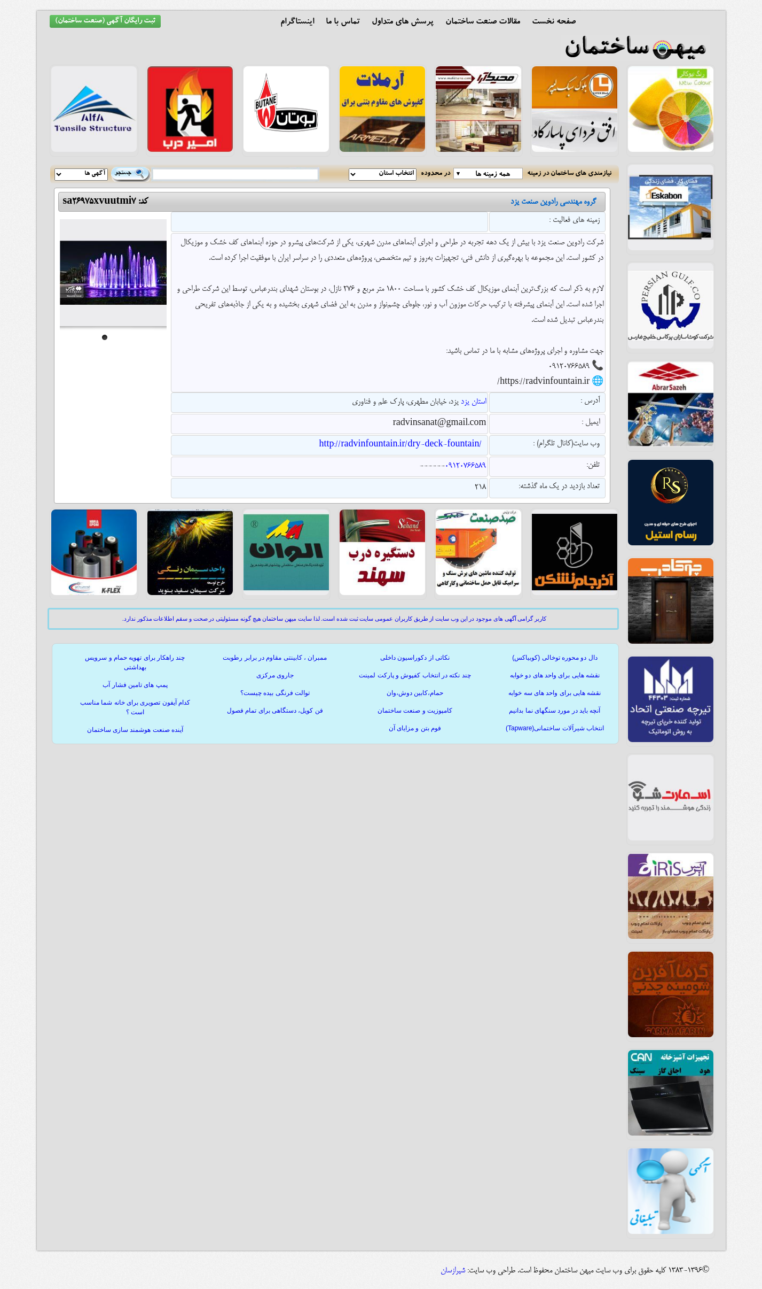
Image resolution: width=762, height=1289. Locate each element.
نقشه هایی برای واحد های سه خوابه (554, 693)
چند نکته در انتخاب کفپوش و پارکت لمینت (414, 675)
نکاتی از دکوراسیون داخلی (415, 657)
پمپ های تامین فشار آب (135, 685)
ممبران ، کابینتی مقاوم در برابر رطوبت (275, 657)
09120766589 (465, 466)
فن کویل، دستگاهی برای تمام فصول (275, 710)
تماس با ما (343, 22)
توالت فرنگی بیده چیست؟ (275, 693)
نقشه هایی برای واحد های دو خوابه (555, 675)
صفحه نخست (554, 22)
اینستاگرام (297, 22)
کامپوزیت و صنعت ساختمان (415, 710)
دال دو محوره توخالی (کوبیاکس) (554, 657)
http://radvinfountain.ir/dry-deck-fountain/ (400, 445)
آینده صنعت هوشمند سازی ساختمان (135, 730)
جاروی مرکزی (275, 675)
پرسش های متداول (403, 22)
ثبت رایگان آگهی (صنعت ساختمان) (105, 21)
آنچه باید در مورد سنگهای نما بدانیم (554, 710)
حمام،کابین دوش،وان (415, 693)
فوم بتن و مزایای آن (415, 728)
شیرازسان (453, 1271)
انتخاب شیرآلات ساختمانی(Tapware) (555, 728)
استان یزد (473, 402)
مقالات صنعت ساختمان (482, 22)
